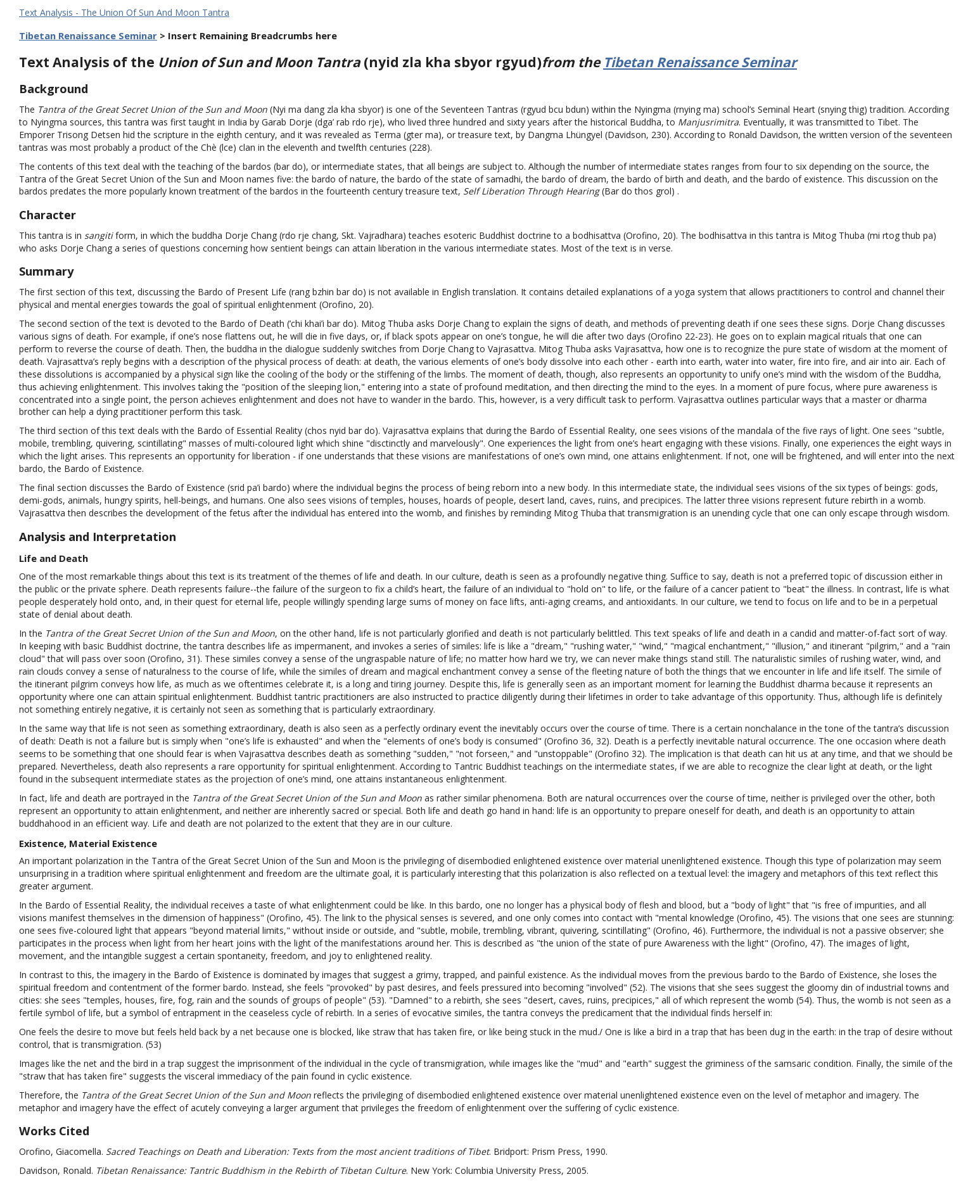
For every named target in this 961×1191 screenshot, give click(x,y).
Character (47, 214)
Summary (46, 271)
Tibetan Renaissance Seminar (88, 35)
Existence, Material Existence (88, 843)
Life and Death (53, 558)
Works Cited (54, 1130)
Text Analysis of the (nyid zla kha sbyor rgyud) (311, 62)
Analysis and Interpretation (97, 536)
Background (53, 88)
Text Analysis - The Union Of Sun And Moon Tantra (124, 12)
